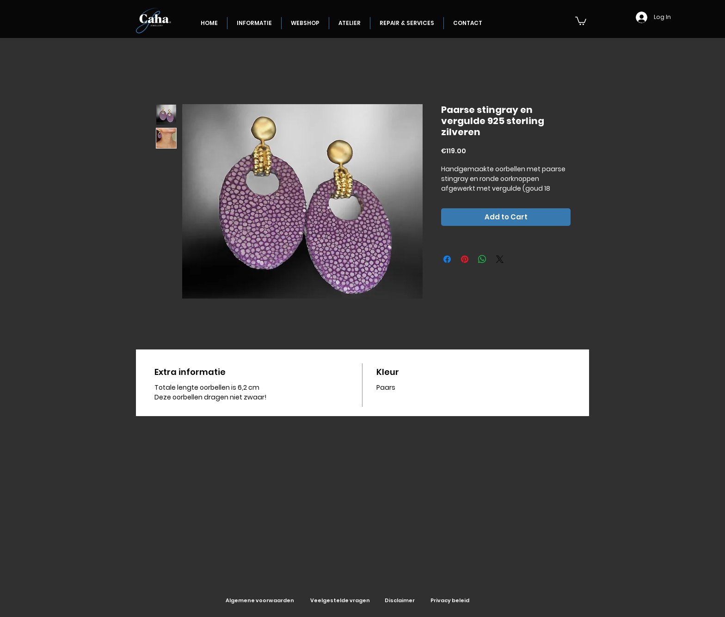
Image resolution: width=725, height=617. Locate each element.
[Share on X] (499, 259)
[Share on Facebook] (447, 259)
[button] (580, 20)
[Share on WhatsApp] (482, 259)
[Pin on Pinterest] (464, 259)
